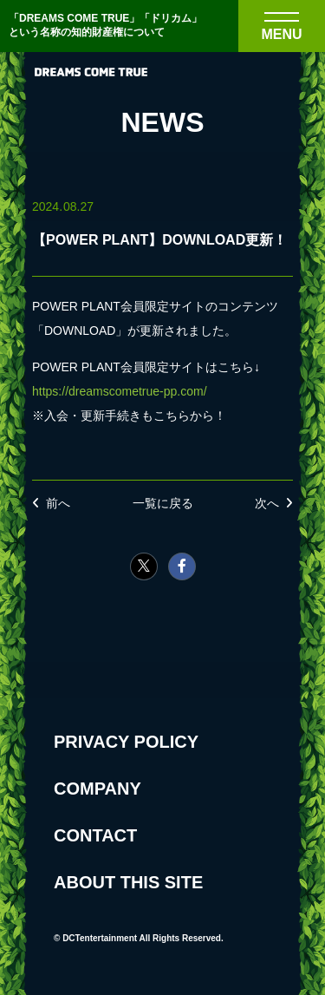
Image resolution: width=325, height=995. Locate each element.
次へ (267, 503)
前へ (58, 503)
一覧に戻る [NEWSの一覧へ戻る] (163, 503)
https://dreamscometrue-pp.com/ (119, 391)
